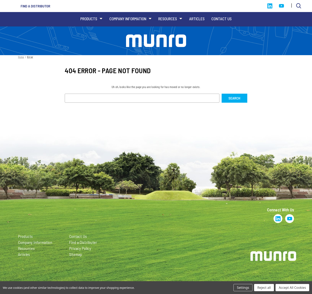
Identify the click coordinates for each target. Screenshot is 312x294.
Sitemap (75, 254)
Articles (197, 18)
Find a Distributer (83, 242)
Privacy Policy (80, 248)
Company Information (130, 18)
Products (91, 18)
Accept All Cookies (292, 287)
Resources (170, 18)
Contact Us (221, 18)
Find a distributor (35, 6)
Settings (243, 287)
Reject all (264, 287)
